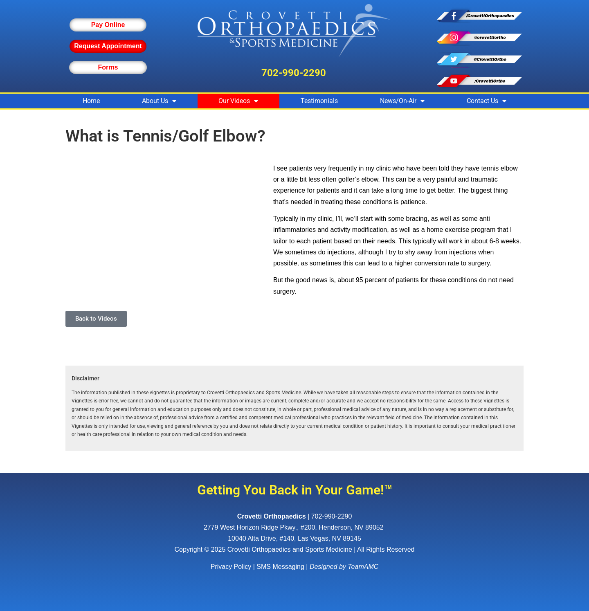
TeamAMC (363, 566)
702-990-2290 (293, 73)
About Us (159, 101)
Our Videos (238, 101)
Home (91, 101)
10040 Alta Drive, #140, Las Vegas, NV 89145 (294, 538)
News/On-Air (402, 101)
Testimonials (319, 101)
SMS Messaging (280, 566)
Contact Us (486, 101)
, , (294, 527)
